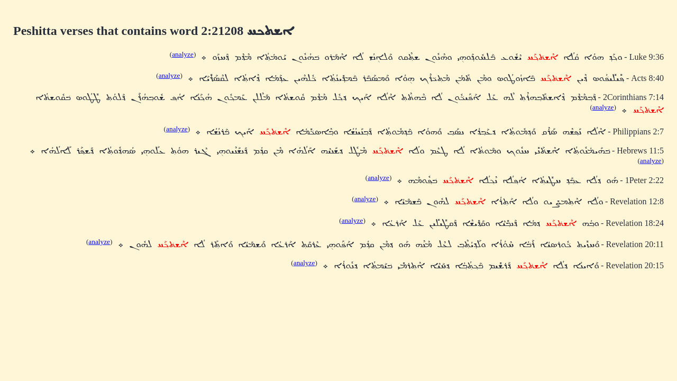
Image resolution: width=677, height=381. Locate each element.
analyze (183, 54)
